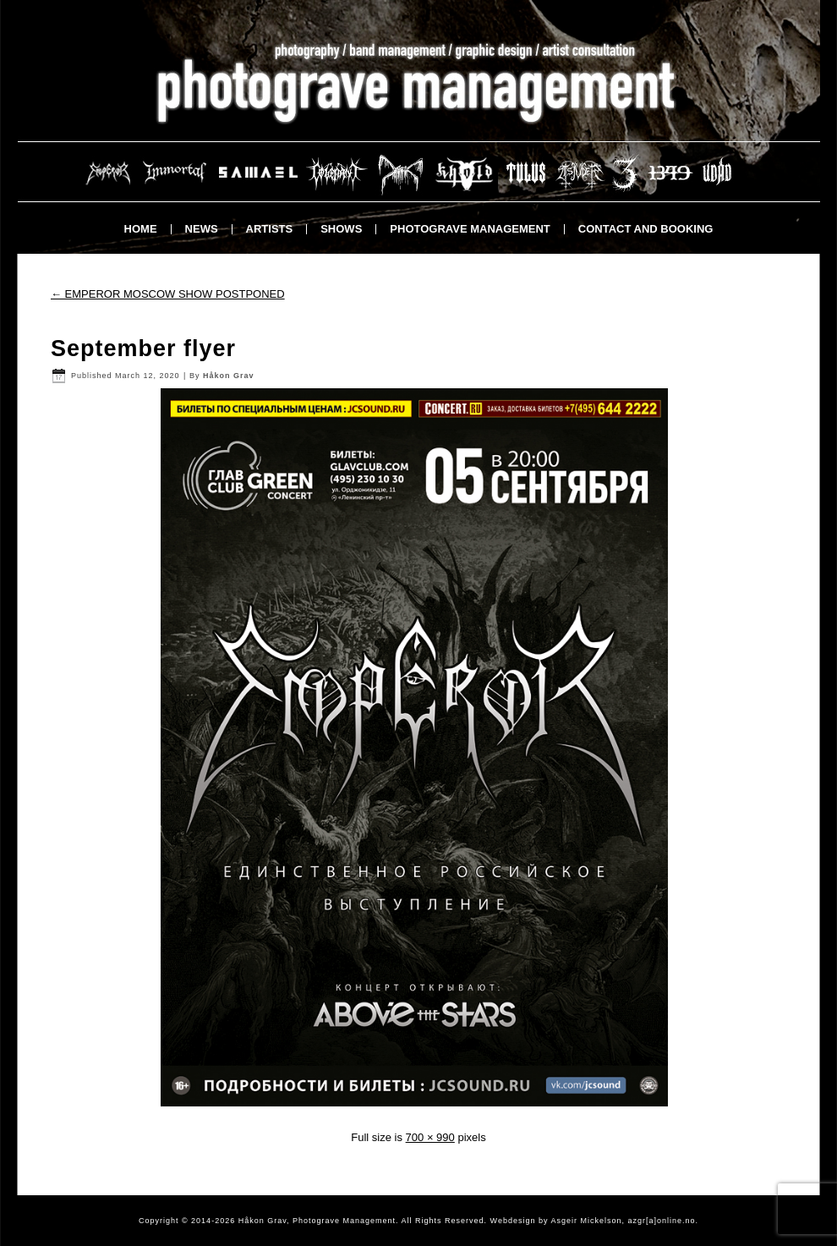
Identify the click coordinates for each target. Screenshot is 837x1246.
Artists (269, 228)
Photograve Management (470, 228)
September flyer (143, 348)
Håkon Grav (228, 375)
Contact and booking (646, 228)
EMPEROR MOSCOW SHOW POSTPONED (168, 294)
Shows (341, 228)
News (201, 228)
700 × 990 (430, 1137)
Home (140, 228)
